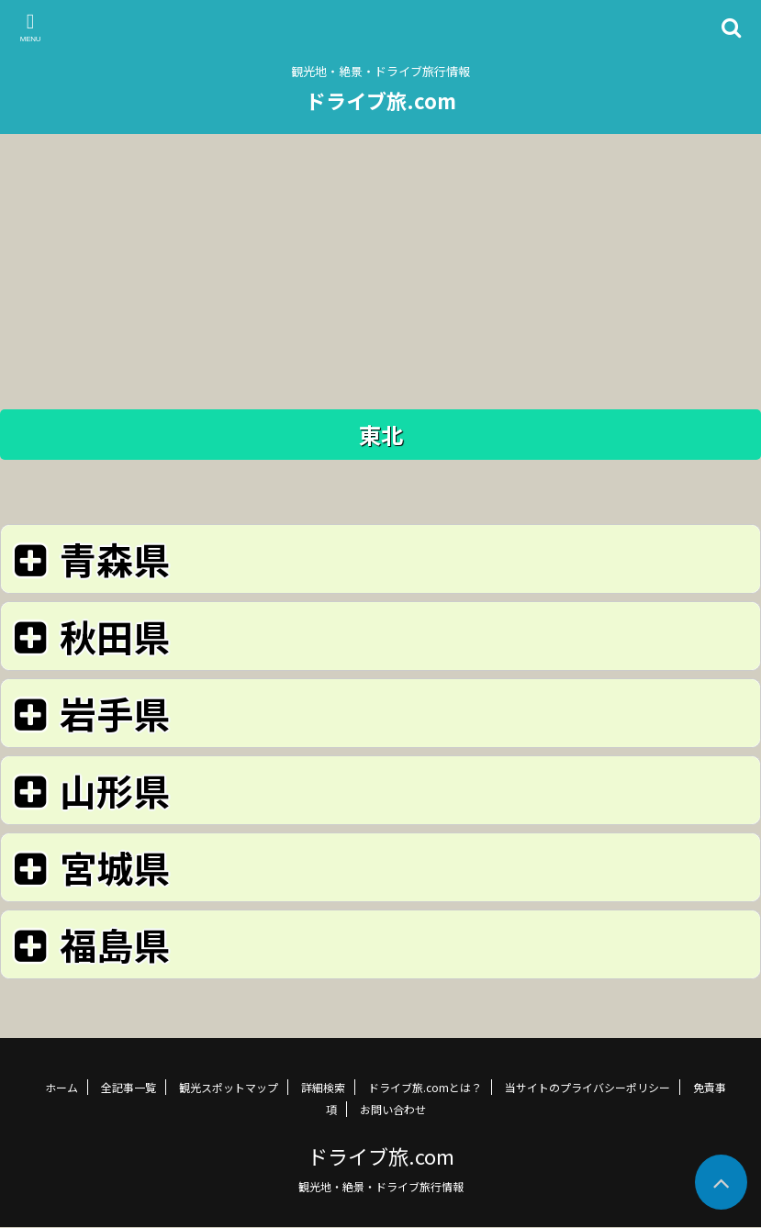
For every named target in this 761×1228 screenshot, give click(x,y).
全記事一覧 (128, 1087)
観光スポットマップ (228, 1087)
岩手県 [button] (88, 713)
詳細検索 (323, 1087)
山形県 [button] (88, 790)
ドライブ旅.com (381, 100)
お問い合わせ (393, 1109)
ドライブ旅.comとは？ (425, 1087)
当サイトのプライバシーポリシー (587, 1087)
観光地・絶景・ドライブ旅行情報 (381, 1186)
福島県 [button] (88, 944)
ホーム (61, 1087)
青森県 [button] (88, 558)
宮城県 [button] (88, 867)
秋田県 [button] (88, 635)
